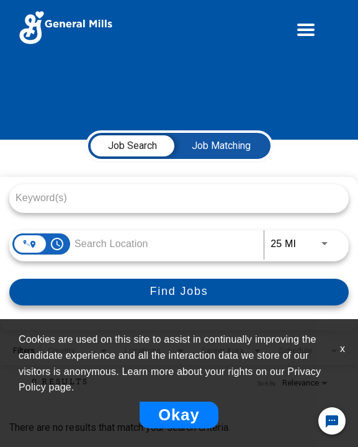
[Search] (179, 292)
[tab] (132, 145)
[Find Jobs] (179, 292)
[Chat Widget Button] (332, 421)
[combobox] (173, 197)
